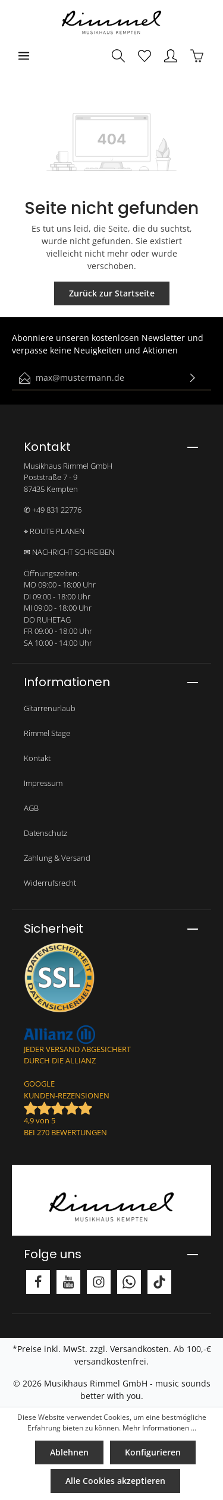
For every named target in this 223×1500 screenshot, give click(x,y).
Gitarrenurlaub (50, 708)
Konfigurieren (153, 1452)
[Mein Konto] (171, 56)
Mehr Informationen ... (159, 1428)
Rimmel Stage (47, 733)
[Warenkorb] (197, 56)
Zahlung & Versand (57, 857)
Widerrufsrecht (50, 882)
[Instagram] (99, 1282)
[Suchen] (118, 56)
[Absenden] (192, 378)
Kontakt (37, 758)
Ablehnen (69, 1452)
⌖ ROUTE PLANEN (54, 531)
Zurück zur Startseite (112, 293)
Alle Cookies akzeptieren (115, 1480)
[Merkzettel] (144, 56)
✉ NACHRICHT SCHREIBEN (69, 552)
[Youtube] (68, 1282)
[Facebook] (38, 1282)
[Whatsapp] (129, 1282)
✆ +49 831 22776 (52, 509)
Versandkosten (139, 1348)
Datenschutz (45, 833)
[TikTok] (159, 1282)
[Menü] (24, 56)
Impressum (43, 783)
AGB (31, 808)
